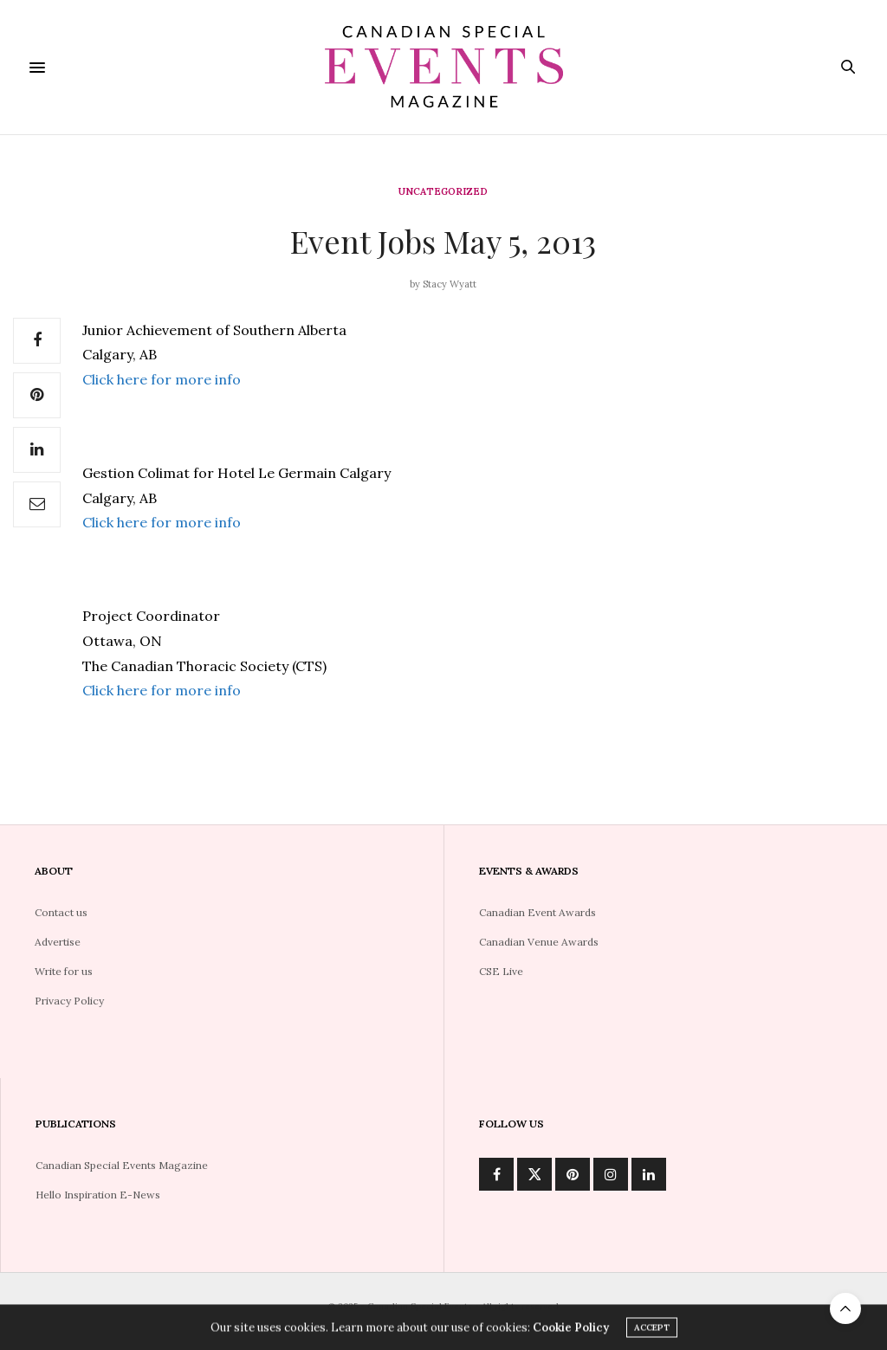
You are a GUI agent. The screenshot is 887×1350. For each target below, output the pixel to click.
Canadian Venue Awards (539, 941)
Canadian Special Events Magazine (122, 1165)
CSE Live (501, 971)
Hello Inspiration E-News (98, 1194)
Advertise (58, 941)
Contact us (61, 912)
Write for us (64, 971)
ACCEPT (652, 1329)
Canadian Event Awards (537, 912)
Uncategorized (443, 192)
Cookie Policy (571, 1329)
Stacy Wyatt (449, 284)
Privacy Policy (69, 1000)
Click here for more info (161, 379)
